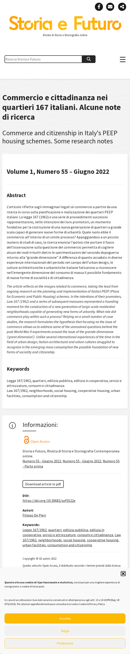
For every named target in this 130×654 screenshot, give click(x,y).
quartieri (55, 530)
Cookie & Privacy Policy (92, 604)
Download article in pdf (43, 484)
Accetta (65, 618)
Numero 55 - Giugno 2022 (42, 461)
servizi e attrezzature (59, 535)
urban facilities (34, 545)
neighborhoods (50, 540)
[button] (123, 573)
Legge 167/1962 (35, 530)
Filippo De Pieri (34, 515)
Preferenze (65, 643)
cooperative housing (103, 540)
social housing (74, 540)
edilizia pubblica (75, 530)
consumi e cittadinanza (95, 535)
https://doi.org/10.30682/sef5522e (49, 500)
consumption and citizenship (69, 545)
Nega (65, 631)
